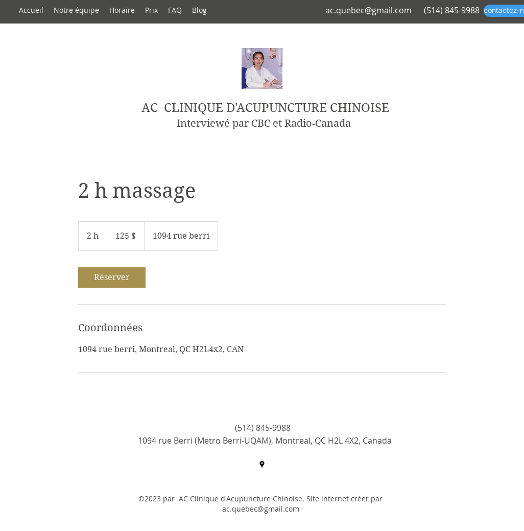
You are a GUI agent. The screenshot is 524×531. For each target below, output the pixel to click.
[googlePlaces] (262, 464)
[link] (112, 277)
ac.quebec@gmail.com (368, 10)
